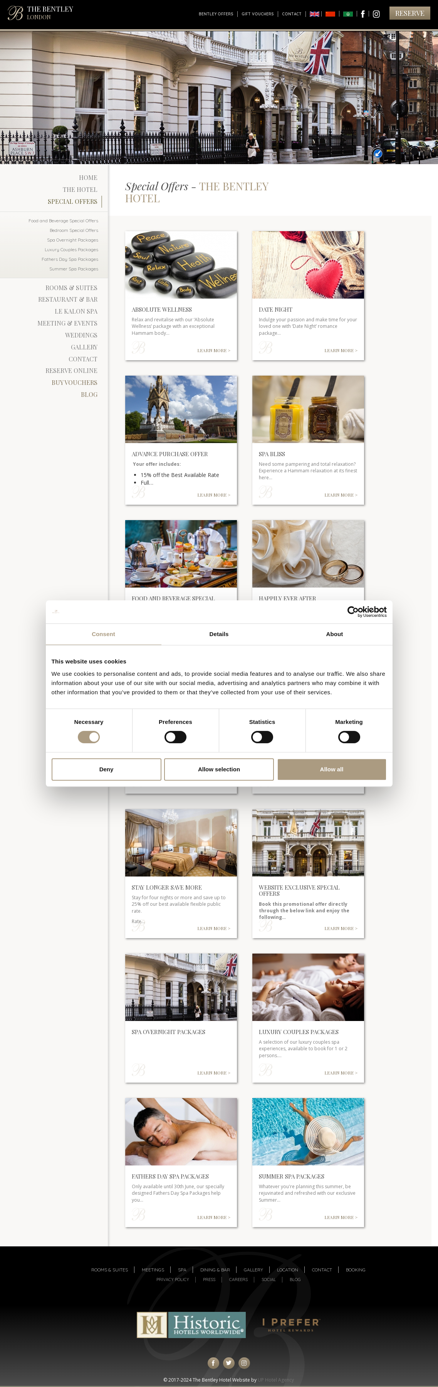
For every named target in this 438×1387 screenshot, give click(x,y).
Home (88, 177)
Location (287, 1270)
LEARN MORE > (213, 350)
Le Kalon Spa (76, 311)
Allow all (332, 769)
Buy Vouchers (74, 382)
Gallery (84, 347)
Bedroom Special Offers (74, 230)
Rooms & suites (109, 1270)
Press (209, 1279)
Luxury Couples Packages (71, 249)
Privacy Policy (172, 1279)
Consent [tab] (103, 634)
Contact (292, 14)
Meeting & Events (67, 323)
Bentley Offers (216, 14)
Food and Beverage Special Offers (63, 220)
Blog (89, 394)
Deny (106, 769)
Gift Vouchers (258, 14)
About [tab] (334, 634)
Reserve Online (71, 370)
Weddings (81, 335)
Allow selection (219, 769)
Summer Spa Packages (73, 269)
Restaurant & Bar (67, 299)
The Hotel (80, 189)
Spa (182, 1270)
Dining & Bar (215, 1270)
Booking (356, 1270)
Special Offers (72, 201)
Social (269, 1279)
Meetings (153, 1270)
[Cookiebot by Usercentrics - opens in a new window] (353, 612)
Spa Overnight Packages (72, 240)
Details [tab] (219, 634)
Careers (238, 1279)
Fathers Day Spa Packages (70, 259)
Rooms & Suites (71, 288)
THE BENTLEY (50, 12)
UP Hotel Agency (276, 1380)
